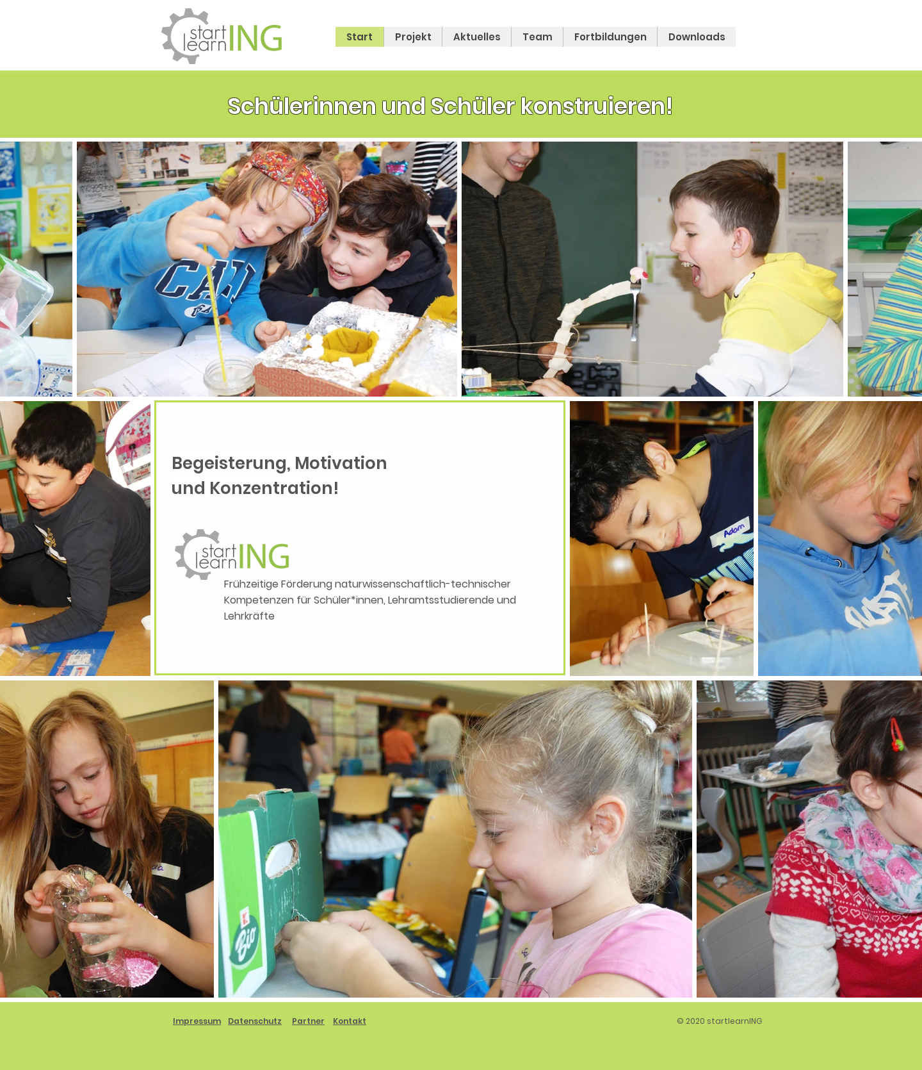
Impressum (197, 1021)
